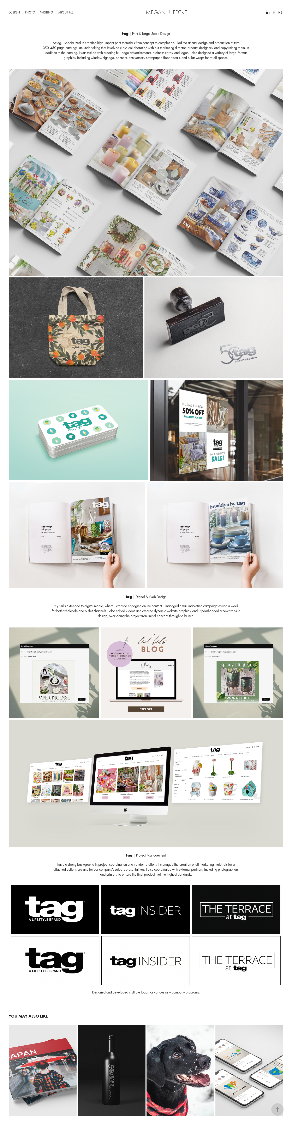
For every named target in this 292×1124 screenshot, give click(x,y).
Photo (30, 12)
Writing (46, 12)
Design (14, 12)
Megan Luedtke (166, 12)
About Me (65, 12)
